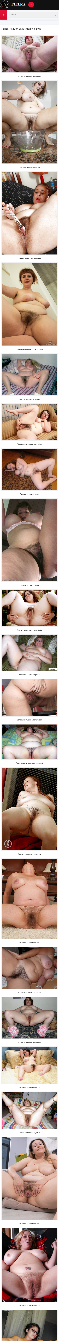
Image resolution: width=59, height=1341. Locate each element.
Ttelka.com (18, 5)
